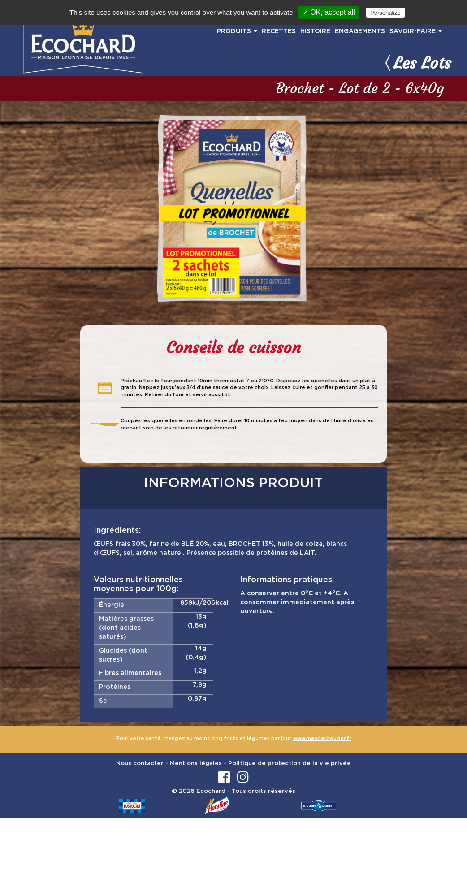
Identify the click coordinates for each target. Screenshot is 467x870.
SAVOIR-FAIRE (415, 31)
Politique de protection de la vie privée (289, 763)
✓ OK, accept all (329, 12)
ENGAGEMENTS (360, 31)
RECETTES (279, 31)
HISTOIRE (315, 31)
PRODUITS (237, 31)
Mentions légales (196, 763)
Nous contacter (140, 763)
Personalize (385, 12)
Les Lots (416, 62)
